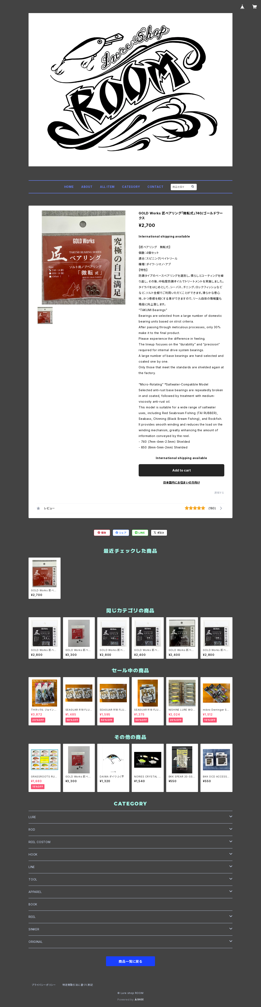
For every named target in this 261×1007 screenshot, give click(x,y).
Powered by (130, 999)
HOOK (33, 854)
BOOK (33, 904)
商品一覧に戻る (130, 961)
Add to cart (181, 470)
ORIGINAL (35, 941)
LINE (32, 867)
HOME (69, 186)
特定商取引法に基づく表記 (77, 984)
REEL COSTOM (40, 842)
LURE (32, 817)
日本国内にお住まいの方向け (181, 482)
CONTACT (155, 186)
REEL (32, 917)
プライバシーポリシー (44, 984)
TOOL (33, 879)
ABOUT (87, 186)
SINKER (34, 929)
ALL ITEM (107, 186)
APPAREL (35, 892)
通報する (219, 492)
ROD (32, 829)
